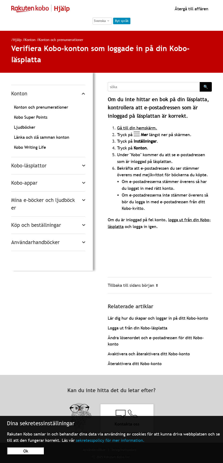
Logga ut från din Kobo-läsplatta (137, 328)
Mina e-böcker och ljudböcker (43, 204)
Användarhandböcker (35, 242)
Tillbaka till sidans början (133, 285)
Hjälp (17, 39)
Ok (25, 451)
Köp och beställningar (36, 225)
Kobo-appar (24, 183)
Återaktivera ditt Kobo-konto (135, 363)
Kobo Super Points (30, 117)
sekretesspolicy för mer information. (110, 440)
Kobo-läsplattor (29, 165)
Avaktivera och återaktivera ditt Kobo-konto (149, 353)
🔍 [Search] (205, 86)
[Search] (154, 86)
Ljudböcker (24, 127)
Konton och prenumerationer (60, 39)
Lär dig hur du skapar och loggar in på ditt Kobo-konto (158, 318)
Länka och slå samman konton (41, 137)
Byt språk (122, 21)
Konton (29, 39)
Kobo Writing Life (30, 147)
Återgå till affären (191, 8)
